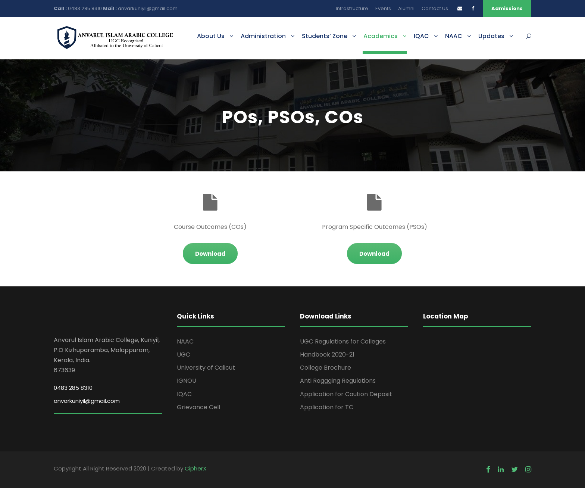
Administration (263, 36)
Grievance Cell (198, 407)
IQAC (421, 36)
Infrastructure (352, 8)
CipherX (195, 468)
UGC (183, 354)
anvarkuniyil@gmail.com (148, 8)
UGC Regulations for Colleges (343, 341)
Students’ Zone (324, 36)
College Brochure (325, 367)
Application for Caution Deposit (346, 394)
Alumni (406, 8)
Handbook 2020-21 (327, 354)
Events (383, 8)
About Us (211, 36)
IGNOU (186, 380)
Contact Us (435, 8)
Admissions (507, 8)
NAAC (453, 36)
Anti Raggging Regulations (338, 380)
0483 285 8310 (85, 8)
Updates (491, 36)
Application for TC (326, 407)
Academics (380, 36)
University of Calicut (206, 367)
